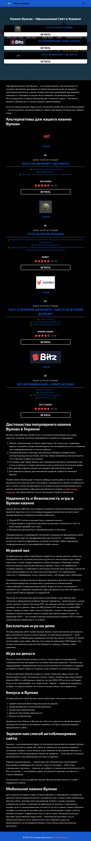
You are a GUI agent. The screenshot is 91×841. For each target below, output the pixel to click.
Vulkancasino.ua (60, 837)
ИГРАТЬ (45, 34)
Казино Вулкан (21, 3)
